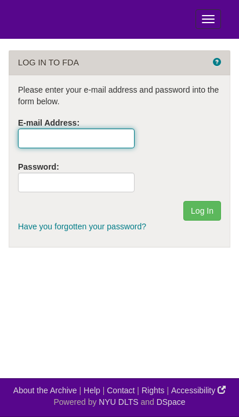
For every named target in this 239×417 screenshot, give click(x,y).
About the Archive (45, 390)
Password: (38, 166)
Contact (121, 390)
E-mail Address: (48, 122)
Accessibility (198, 390)
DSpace (171, 402)
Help (92, 390)
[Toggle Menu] (208, 19)
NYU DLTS (118, 402)
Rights (153, 390)
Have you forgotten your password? (82, 226)
